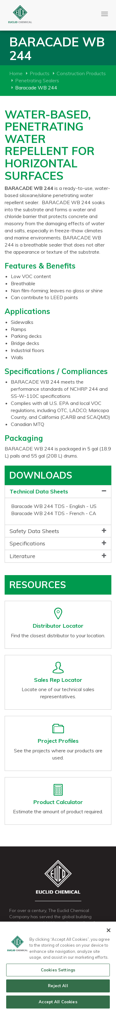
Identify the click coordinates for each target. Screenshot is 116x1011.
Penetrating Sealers (37, 80)
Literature (22, 556)
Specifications (27, 543)
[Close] (108, 932)
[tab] (58, 491)
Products (39, 73)
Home (16, 73)
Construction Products (81, 73)
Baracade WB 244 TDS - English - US (54, 506)
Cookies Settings (58, 971)
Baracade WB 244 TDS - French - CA (53, 513)
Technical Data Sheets (39, 491)
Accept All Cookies (58, 1003)
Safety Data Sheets (34, 531)
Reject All (58, 987)
